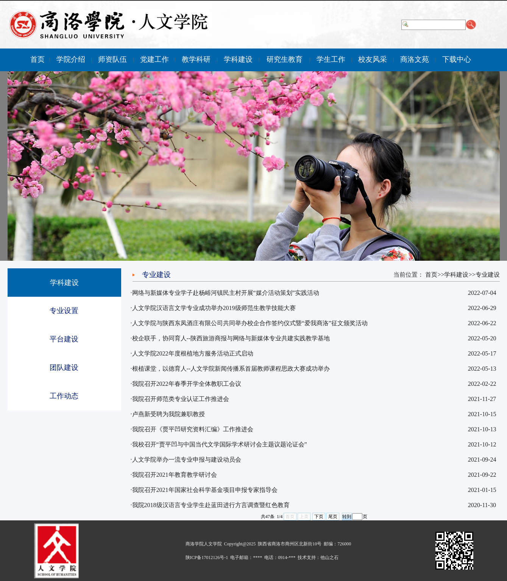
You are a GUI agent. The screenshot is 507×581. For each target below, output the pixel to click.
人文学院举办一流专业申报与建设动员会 (186, 459)
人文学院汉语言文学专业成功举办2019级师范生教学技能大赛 (214, 308)
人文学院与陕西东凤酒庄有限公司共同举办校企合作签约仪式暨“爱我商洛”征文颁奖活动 (250, 323)
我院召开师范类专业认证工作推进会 (180, 399)
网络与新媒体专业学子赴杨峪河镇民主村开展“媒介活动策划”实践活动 (225, 293)
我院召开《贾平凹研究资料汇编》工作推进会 (192, 429)
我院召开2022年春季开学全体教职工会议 (186, 384)
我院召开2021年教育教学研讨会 (174, 474)
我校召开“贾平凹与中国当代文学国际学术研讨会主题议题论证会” (219, 444)
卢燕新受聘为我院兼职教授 (168, 414)
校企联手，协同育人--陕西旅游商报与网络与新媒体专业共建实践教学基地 (231, 338)
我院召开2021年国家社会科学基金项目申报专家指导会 (205, 490)
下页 (318, 516)
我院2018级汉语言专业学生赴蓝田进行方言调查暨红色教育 (211, 505)
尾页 (332, 516)
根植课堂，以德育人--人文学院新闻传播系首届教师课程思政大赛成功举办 (231, 368)
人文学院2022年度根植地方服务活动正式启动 (192, 353)
